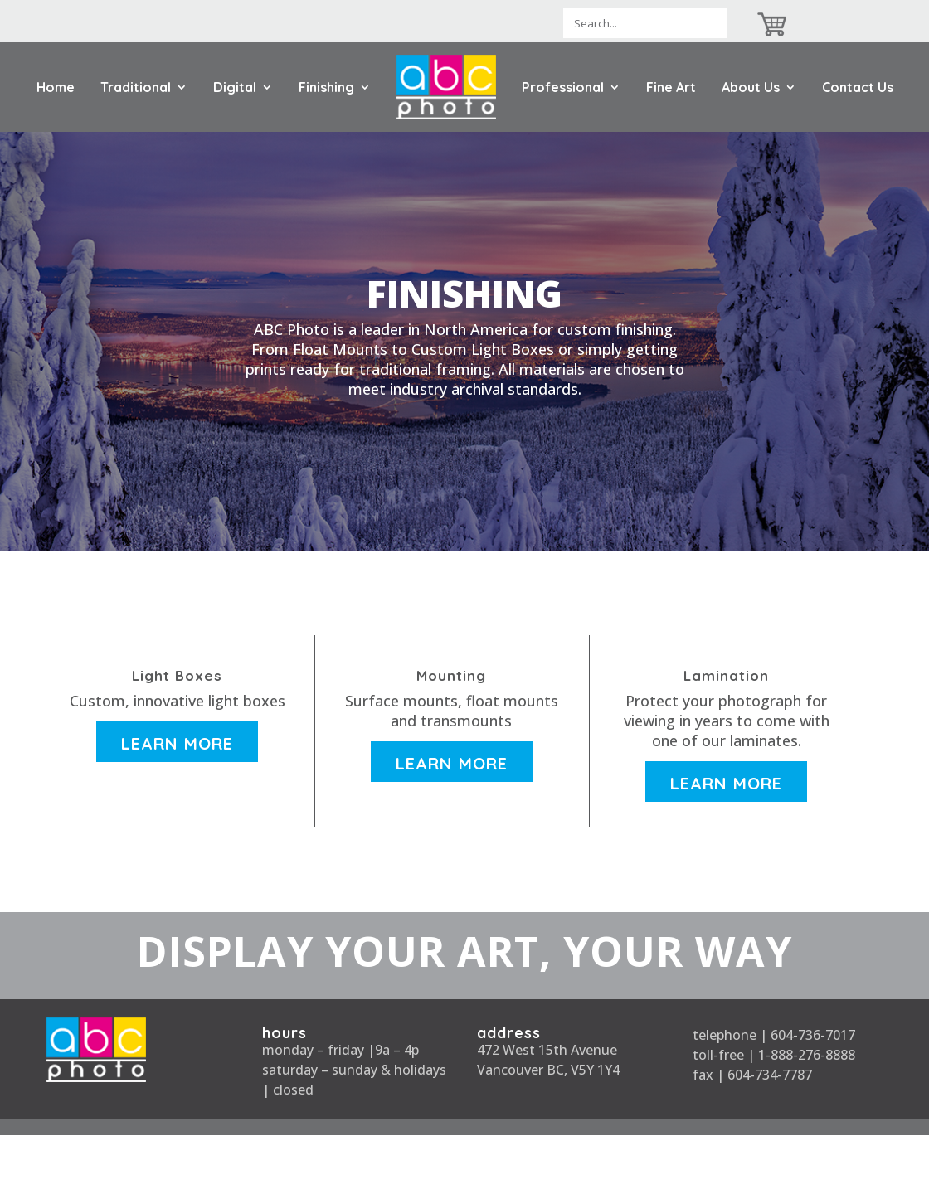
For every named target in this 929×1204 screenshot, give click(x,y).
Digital (234, 87)
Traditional (135, 87)
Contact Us (857, 87)
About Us (751, 87)
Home (55, 87)
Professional (563, 87)
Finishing (326, 87)
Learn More (177, 743)
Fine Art (671, 87)
